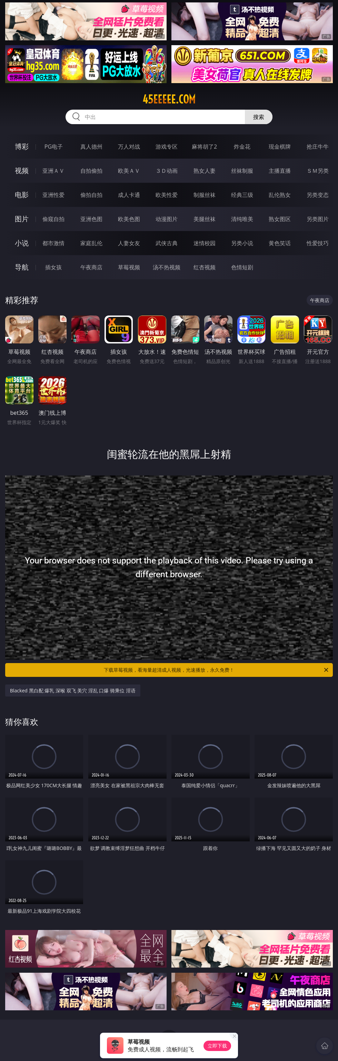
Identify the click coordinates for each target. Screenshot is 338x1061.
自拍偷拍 (91, 170)
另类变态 (318, 195)
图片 (22, 218)
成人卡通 (129, 195)
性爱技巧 (318, 243)
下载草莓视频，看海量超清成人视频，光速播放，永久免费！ (216, 670)
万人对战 (129, 146)
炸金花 (242, 146)
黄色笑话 (280, 243)
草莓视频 (129, 267)
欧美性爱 (167, 195)
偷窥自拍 (53, 219)
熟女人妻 (204, 170)
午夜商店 (91, 267)
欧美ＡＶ (129, 170)
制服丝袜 (204, 195)
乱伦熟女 (280, 195)
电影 (22, 194)
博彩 (22, 146)
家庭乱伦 (91, 243)
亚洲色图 (91, 219)
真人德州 (91, 146)
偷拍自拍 (91, 195)
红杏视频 (204, 267)
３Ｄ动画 (167, 170)
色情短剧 (242, 267)
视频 (22, 170)
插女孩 (53, 267)
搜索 (258, 117)
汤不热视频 (166, 267)
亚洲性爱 (53, 195)
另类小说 (242, 243)
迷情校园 (204, 243)
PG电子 (53, 146)
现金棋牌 (280, 146)
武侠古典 (167, 243)
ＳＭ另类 (318, 170)
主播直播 (280, 170)
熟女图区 (280, 219)
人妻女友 (129, 243)
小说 (22, 243)
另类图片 (318, 219)
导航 (22, 267)
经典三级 (242, 195)
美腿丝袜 (204, 219)
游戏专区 (167, 146)
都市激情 (53, 243)
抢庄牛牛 (318, 146)
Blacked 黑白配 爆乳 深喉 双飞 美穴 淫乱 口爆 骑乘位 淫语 (73, 690)
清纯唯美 (242, 219)
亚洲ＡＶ (53, 170)
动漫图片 (167, 219)
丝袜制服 (242, 170)
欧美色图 (129, 219)
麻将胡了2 (204, 146)
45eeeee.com (169, 99)
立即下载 (217, 1045)
